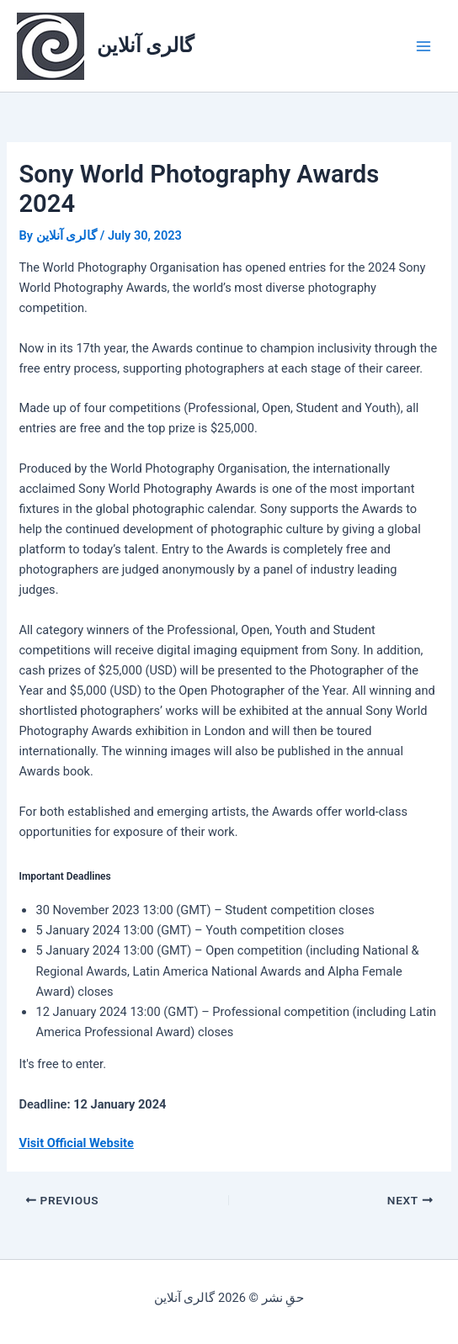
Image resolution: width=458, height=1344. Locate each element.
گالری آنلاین (145, 45)
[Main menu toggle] (423, 46)
